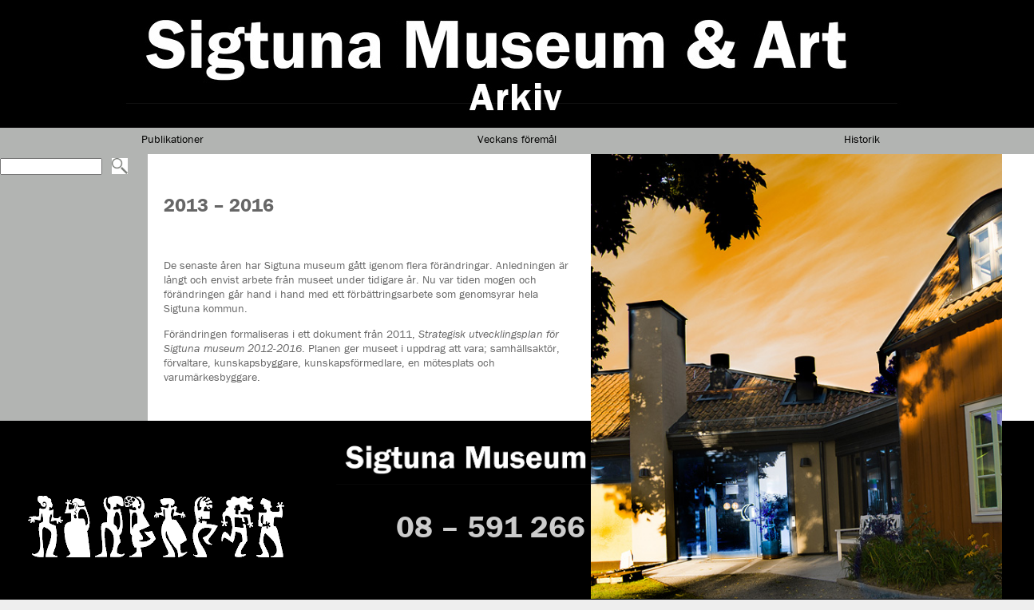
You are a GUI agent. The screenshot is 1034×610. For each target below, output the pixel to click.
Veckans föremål (517, 139)
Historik (862, 139)
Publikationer (172, 139)
